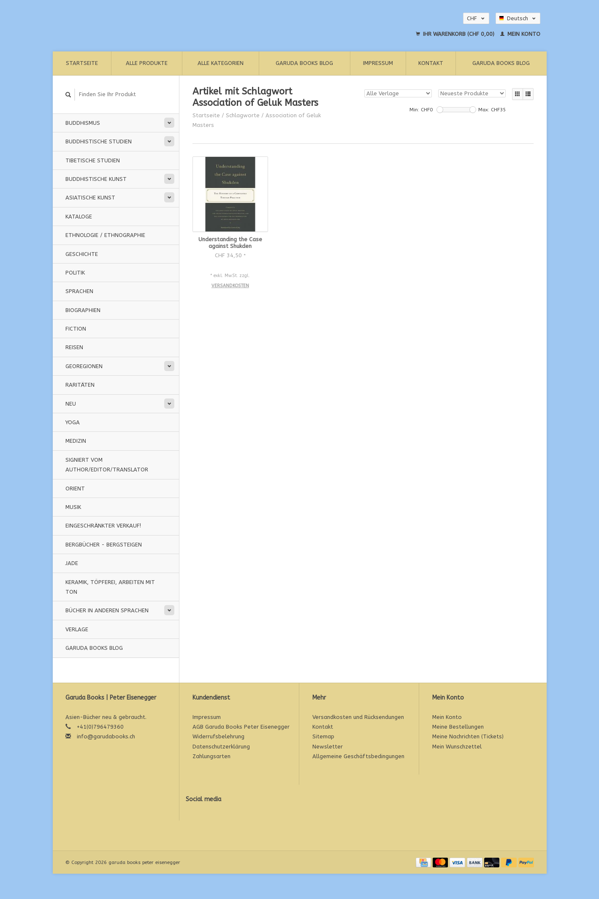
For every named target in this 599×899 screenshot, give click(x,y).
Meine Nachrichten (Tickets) (468, 736)
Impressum (378, 63)
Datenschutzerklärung (221, 746)
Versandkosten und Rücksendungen (358, 717)
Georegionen (84, 366)
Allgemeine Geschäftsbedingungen (358, 756)
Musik (73, 507)
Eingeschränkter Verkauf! (103, 525)
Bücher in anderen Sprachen (107, 610)
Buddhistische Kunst (96, 179)
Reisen (74, 347)
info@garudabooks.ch (106, 736)
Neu (70, 404)
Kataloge (78, 216)
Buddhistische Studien (98, 141)
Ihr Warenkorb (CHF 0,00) (456, 34)
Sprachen (79, 291)
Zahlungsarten (211, 756)
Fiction (75, 329)
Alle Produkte (147, 63)
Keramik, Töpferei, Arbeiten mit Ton (110, 587)
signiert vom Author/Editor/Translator (106, 465)
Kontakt (430, 63)
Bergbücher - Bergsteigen (103, 544)
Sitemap (323, 736)
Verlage (76, 629)
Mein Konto (520, 34)
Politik (75, 272)
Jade (71, 563)
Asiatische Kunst (90, 197)
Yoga (72, 422)
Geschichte (81, 254)
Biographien (82, 310)
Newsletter (327, 746)
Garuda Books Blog (304, 63)
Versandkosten (230, 285)
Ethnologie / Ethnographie (105, 235)
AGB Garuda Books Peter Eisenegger (241, 727)
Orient (75, 488)
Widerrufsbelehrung (218, 736)
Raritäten (80, 385)
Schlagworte (243, 115)
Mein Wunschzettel (457, 746)
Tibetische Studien (92, 160)
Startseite (82, 63)
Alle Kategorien (221, 63)
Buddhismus (82, 123)
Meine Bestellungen (458, 727)
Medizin (75, 441)
